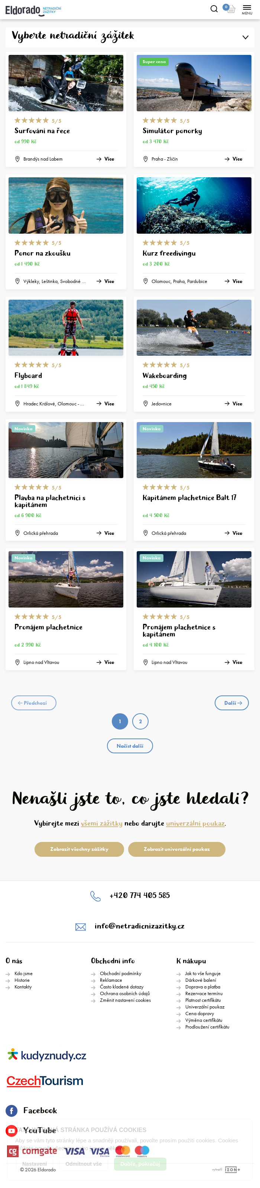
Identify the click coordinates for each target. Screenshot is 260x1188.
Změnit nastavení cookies (125, 1000)
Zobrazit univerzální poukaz (177, 849)
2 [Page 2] (140, 721)
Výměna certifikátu (203, 1020)
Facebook (31, 1111)
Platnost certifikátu (203, 1000)
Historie (22, 980)
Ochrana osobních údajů (125, 993)
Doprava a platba (202, 986)
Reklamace (111, 980)
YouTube (31, 1131)
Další (233, 703)
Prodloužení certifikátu (207, 1026)
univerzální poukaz (195, 824)
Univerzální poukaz (204, 1006)
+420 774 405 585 (140, 896)
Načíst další (130, 746)
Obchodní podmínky (120, 973)
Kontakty (23, 986)
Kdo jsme (23, 973)
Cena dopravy (199, 1013)
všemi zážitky (102, 824)
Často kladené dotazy (121, 986)
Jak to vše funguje (203, 973)
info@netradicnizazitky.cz (140, 926)
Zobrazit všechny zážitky (79, 849)
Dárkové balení (200, 980)
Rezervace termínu (204, 993)
